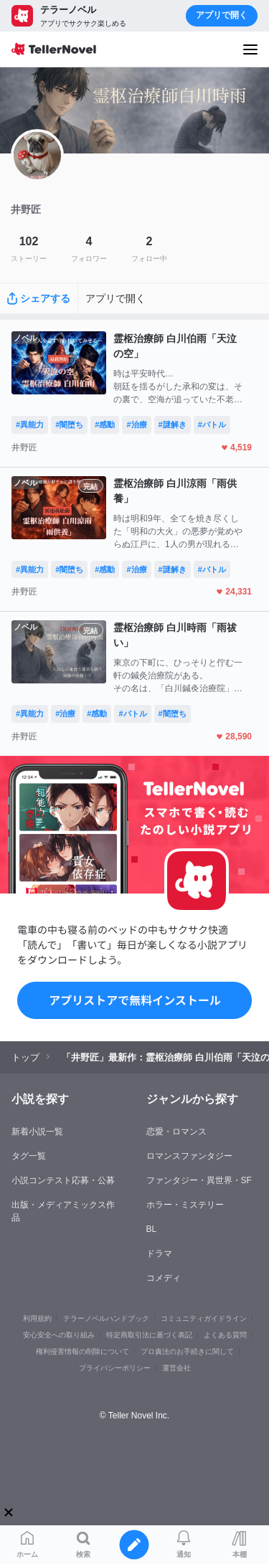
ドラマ (159, 1253)
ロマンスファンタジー (189, 1156)
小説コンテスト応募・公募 (63, 1180)
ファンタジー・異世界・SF (199, 1180)
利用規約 (37, 1318)
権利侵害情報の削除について (82, 1351)
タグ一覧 (28, 1156)
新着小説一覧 (37, 1132)
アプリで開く (221, 15)
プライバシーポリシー (115, 1368)
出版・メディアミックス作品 (63, 1211)
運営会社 (176, 1368)
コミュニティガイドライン (204, 1318)
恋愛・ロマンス (176, 1132)
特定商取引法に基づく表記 (149, 1335)
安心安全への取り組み (59, 1335)
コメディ (163, 1278)
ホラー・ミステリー (185, 1205)
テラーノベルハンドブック (106, 1318)
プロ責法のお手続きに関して (187, 1351)
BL (151, 1229)
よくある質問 (225, 1335)
